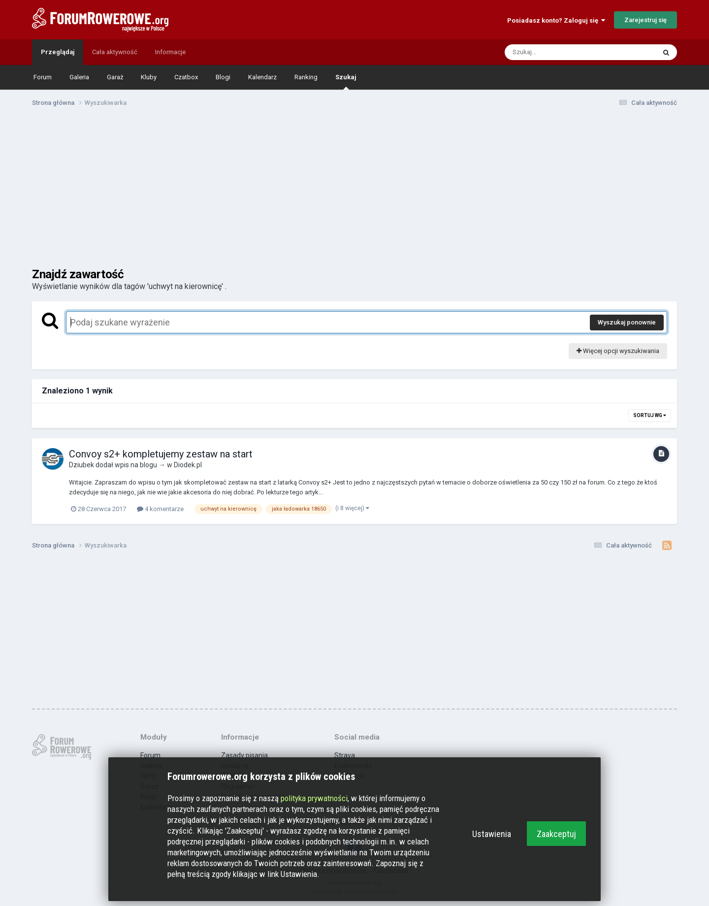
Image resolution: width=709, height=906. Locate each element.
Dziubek (81, 465)
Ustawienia (491, 834)
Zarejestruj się (645, 20)
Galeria (79, 77)
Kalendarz (262, 77)
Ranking (306, 77)
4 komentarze (160, 509)
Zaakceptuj (556, 834)
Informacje (170, 52)
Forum (42, 77)
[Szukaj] (557, 52)
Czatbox (186, 77)
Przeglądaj (57, 52)
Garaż (115, 77)
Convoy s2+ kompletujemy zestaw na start (161, 454)
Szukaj (345, 81)
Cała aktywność (114, 52)
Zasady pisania (244, 755)
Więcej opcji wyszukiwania (618, 351)
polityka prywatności (314, 798)
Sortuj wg (649, 415)
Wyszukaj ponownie (627, 322)
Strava (344, 755)
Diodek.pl (188, 465)
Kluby (149, 77)
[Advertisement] (354, 191)
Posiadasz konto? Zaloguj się (556, 20)
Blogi (223, 77)
